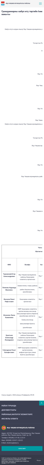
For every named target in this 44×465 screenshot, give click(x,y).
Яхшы (39, 460)
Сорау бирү (22, 448)
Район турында (9, 406)
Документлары (9, 410)
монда (4, 462)
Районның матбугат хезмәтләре (17, 414)
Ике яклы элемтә (10, 419)
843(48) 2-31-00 (14, 438)
